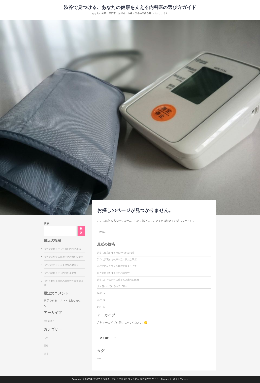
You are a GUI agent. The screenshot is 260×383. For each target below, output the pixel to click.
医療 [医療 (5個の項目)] (99, 358)
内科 (99, 307)
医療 (99, 293)
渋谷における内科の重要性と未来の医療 (118, 279)
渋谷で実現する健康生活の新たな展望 (117, 259)
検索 (46, 223)
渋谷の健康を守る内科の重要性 (113, 273)
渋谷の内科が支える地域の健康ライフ (117, 266)
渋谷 (99, 300)
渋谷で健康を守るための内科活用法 (115, 252)
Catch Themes (180, 379)
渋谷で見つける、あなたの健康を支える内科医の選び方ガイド (130, 7)
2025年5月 (49, 321)
